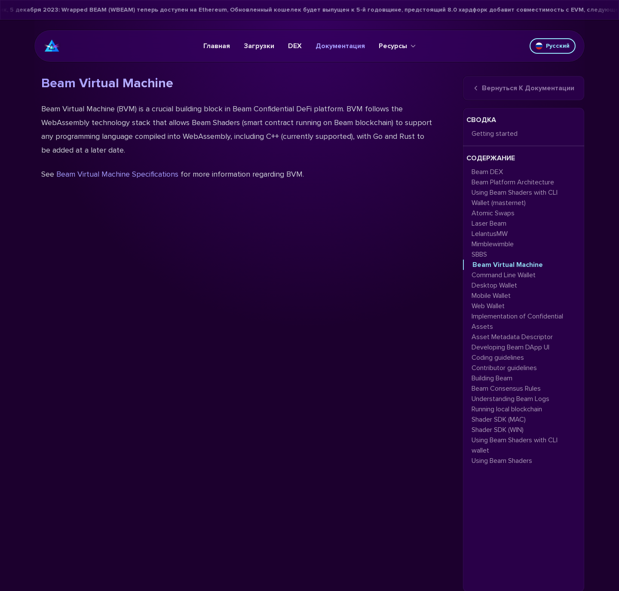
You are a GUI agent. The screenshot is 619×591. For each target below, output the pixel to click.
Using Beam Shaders (502, 460)
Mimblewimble (493, 244)
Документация (340, 46)
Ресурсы (397, 46)
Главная (216, 46)
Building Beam (492, 378)
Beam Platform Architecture (513, 182)
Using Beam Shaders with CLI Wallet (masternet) (515, 197)
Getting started (495, 133)
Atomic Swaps (493, 213)
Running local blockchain (507, 409)
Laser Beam (489, 223)
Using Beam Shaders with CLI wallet (515, 445)
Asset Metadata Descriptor (512, 337)
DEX (295, 46)
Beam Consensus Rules (506, 388)
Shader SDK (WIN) (498, 430)
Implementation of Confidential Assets (517, 321)
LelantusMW (490, 234)
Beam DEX (487, 172)
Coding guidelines (498, 357)
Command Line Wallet (504, 275)
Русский (553, 45)
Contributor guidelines (504, 368)
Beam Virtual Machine (507, 264)
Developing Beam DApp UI (510, 347)
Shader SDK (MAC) (499, 419)
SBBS (479, 254)
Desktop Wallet (494, 285)
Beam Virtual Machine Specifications (117, 174)
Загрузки (259, 46)
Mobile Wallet (491, 295)
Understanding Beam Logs (510, 399)
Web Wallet (488, 306)
